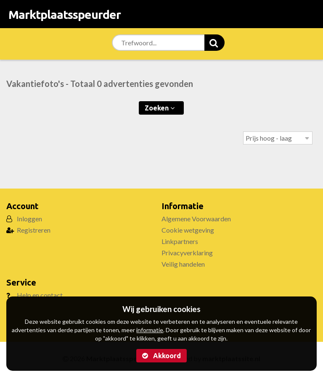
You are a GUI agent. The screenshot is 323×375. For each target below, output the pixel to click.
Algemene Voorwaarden (196, 219)
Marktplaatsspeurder (64, 14)
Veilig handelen (183, 264)
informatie (149, 329)
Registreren (33, 230)
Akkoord (161, 355)
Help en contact (40, 295)
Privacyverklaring (187, 253)
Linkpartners (180, 241)
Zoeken (160, 108)
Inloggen (29, 219)
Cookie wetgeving (188, 230)
